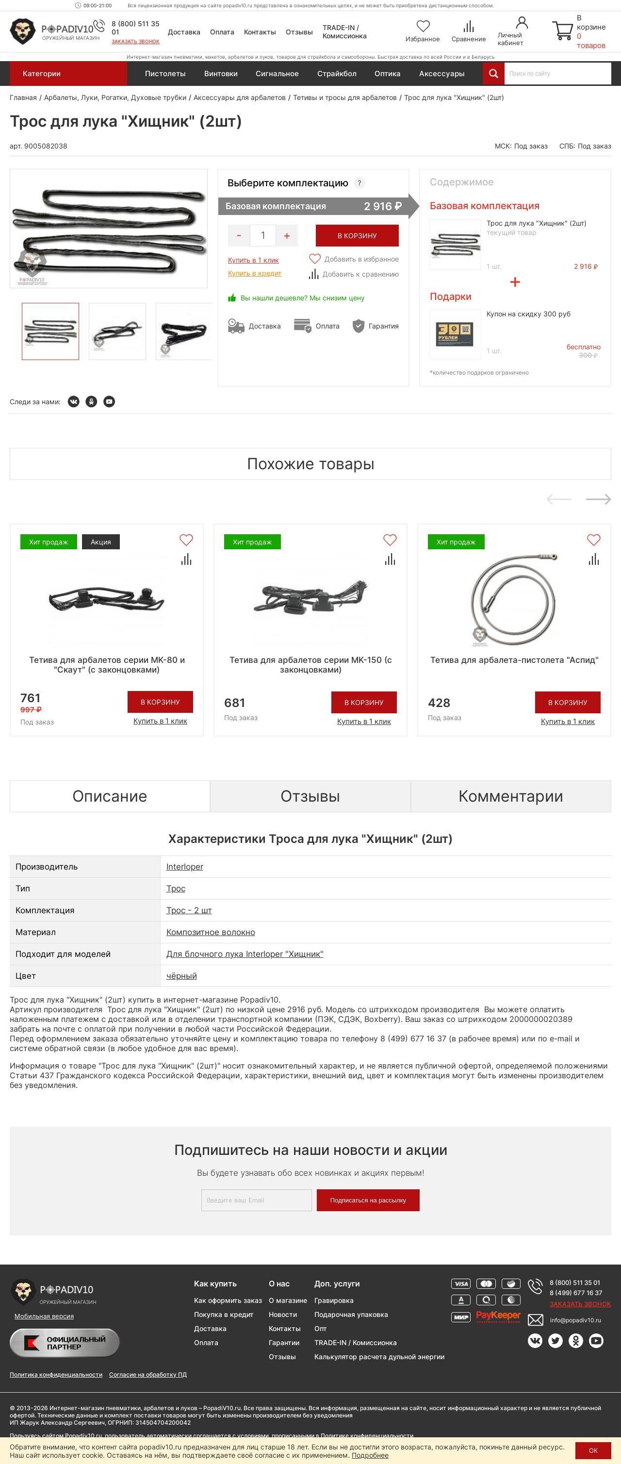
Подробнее (370, 1455)
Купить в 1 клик (253, 260)
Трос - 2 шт (189, 910)
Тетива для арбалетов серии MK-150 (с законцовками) (310, 664)
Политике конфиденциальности (367, 1435)
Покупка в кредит (224, 1314)
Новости (283, 1314)
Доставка (184, 32)
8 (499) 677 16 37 (576, 1293)
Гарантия (384, 326)
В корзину (160, 702)
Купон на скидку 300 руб (529, 314)
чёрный (181, 976)
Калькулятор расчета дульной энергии (379, 1356)
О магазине (288, 1300)
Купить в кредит (254, 273)
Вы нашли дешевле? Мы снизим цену (303, 298)
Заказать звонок (136, 41)
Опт (320, 1328)
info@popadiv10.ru (575, 1320)
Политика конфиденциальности (56, 1374)
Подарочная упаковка (351, 1314)
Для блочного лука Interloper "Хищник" (245, 954)
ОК (593, 1450)
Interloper (184, 867)
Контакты (260, 32)
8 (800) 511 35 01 (575, 1282)
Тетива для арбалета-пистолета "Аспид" (514, 660)
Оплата (222, 32)
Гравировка (334, 1300)
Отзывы (299, 32)
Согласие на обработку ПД (148, 1374)
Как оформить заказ (228, 1300)
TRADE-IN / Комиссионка (345, 31)
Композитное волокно (210, 932)
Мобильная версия (44, 1316)
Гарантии (284, 1342)
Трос (175, 888)
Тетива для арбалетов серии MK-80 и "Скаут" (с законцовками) (107, 664)
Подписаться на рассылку (368, 1200)
